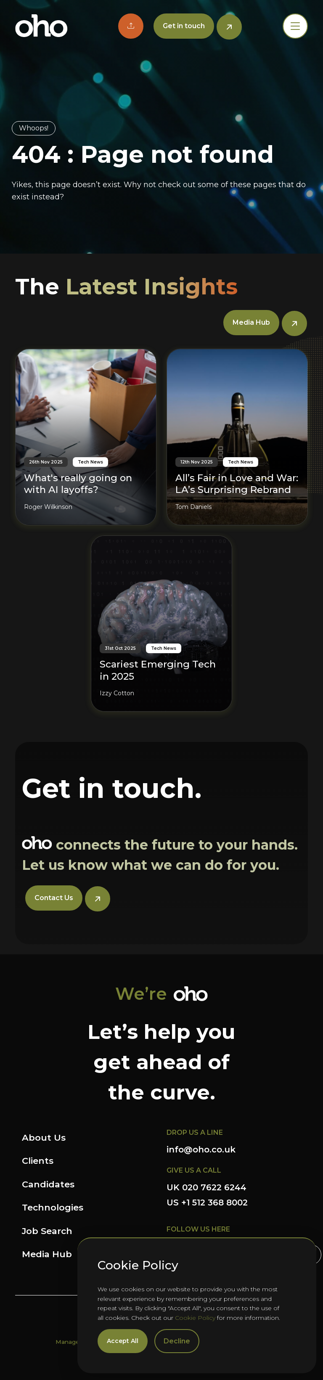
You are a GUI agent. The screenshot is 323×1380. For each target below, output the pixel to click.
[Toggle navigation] (295, 26)
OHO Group (41, 26)
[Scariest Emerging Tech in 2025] (161, 623)
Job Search (47, 1231)
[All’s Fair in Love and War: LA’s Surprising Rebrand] (237, 437)
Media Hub (47, 1254)
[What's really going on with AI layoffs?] (85, 437)
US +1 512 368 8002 (207, 1202)
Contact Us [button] (53, 898)
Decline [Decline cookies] (177, 1341)
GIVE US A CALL (194, 1170)
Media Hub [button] (251, 322)
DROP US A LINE (195, 1132)
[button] (130, 26)
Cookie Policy (195, 1318)
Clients (37, 1160)
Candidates (48, 1184)
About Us (44, 1137)
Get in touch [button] (184, 26)
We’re (141, 993)
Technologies (52, 1207)
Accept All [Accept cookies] (122, 1341)
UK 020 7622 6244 (206, 1187)
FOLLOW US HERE (198, 1229)
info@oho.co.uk (201, 1149)
